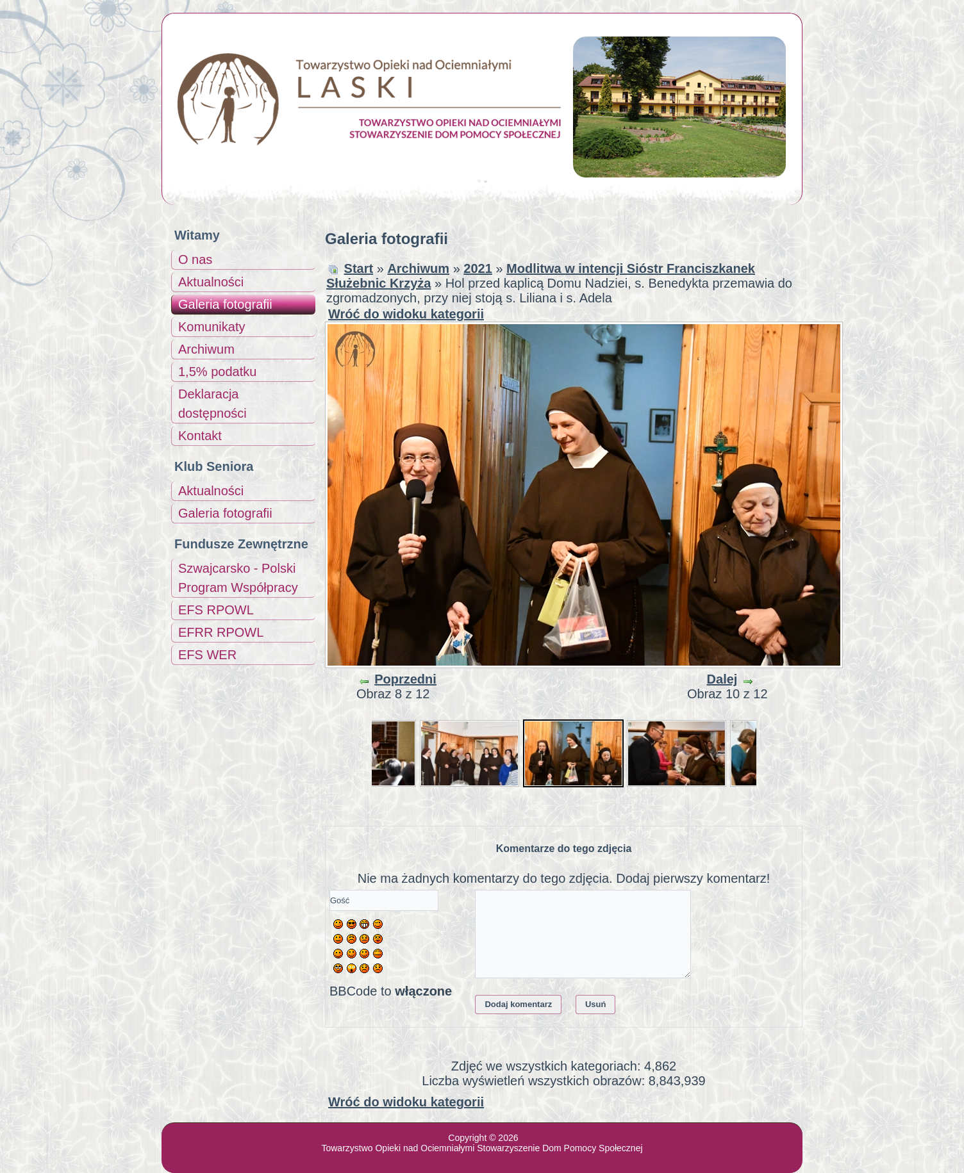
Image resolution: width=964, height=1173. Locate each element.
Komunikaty (211, 327)
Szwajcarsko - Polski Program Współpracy (238, 578)
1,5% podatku (217, 372)
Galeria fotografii (225, 304)
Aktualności (211, 282)
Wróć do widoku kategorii (406, 314)
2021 (477, 268)
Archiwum (206, 349)
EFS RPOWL (216, 610)
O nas (195, 259)
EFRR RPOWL (220, 632)
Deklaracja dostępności (212, 403)
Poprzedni (405, 679)
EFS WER (207, 655)
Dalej (722, 679)
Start (359, 268)
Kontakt (200, 436)
